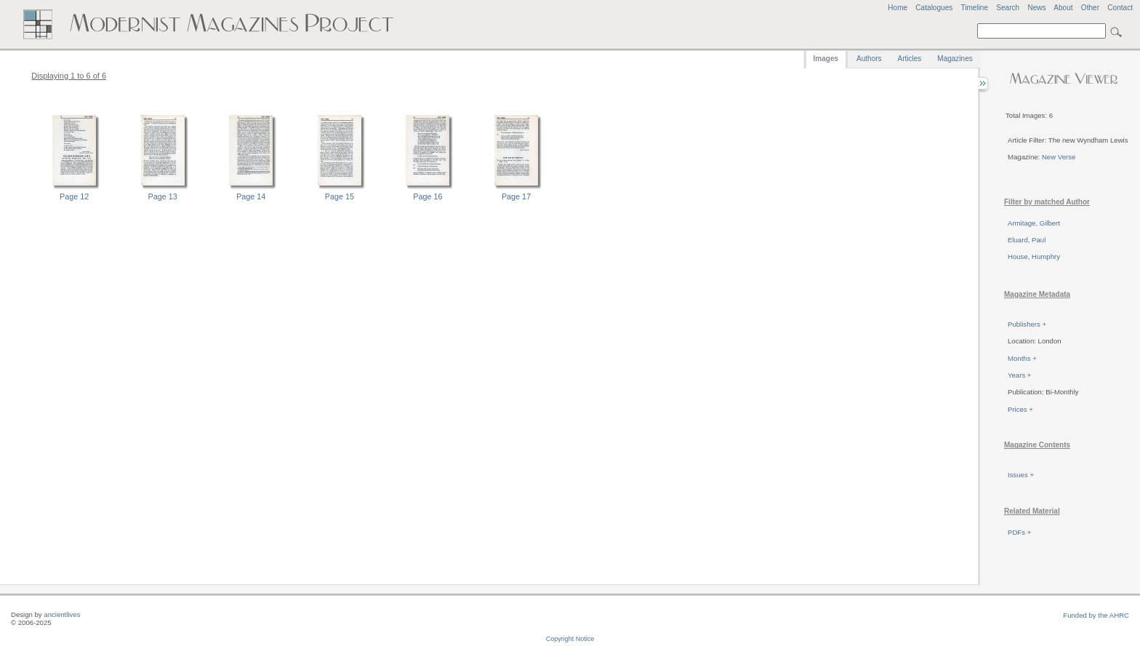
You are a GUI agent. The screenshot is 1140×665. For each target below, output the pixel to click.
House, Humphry (1034, 256)
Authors (868, 59)
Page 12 (74, 196)
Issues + (1021, 475)
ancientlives (62, 614)
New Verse (1058, 157)
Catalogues (933, 8)
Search (1007, 8)
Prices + (1020, 409)
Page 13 (162, 196)
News (1036, 8)
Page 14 (250, 196)
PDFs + (1019, 532)
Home (897, 8)
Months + (1022, 358)
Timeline (974, 8)
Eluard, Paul (1026, 240)
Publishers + (1027, 324)
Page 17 (516, 196)
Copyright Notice (570, 638)
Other (1090, 8)
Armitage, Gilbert (1034, 223)
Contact (1120, 8)
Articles (910, 59)
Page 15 (339, 196)
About (1062, 8)
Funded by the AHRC (1096, 615)
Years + (1019, 375)
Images (826, 59)
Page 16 (427, 196)
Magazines (954, 59)
